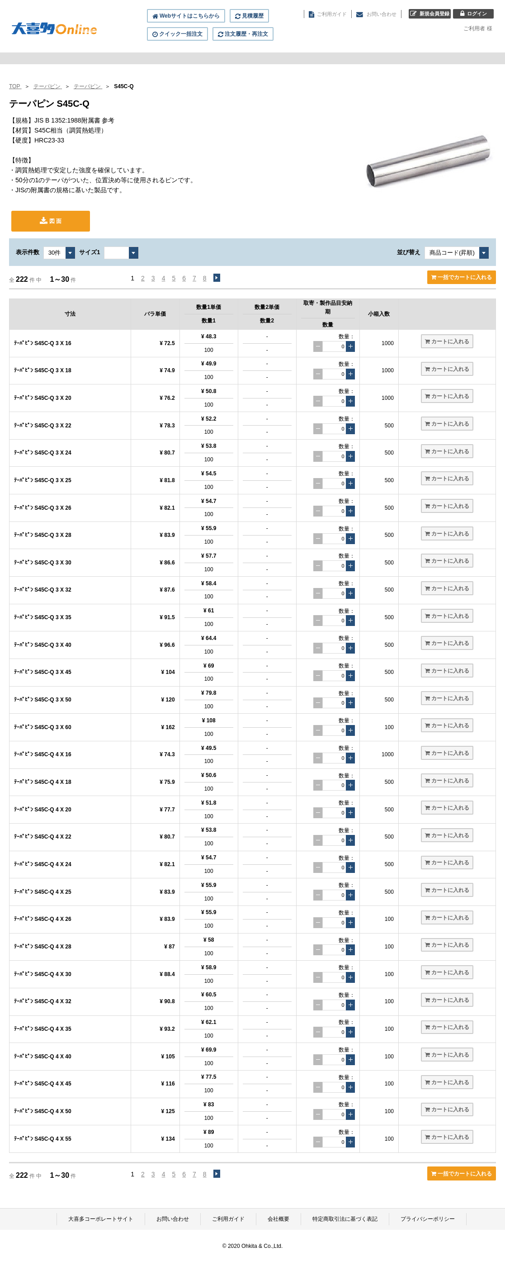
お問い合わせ (172, 1219)
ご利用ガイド (228, 1219)
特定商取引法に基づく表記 (345, 1219)
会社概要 (278, 1219)
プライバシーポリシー (428, 1219)
